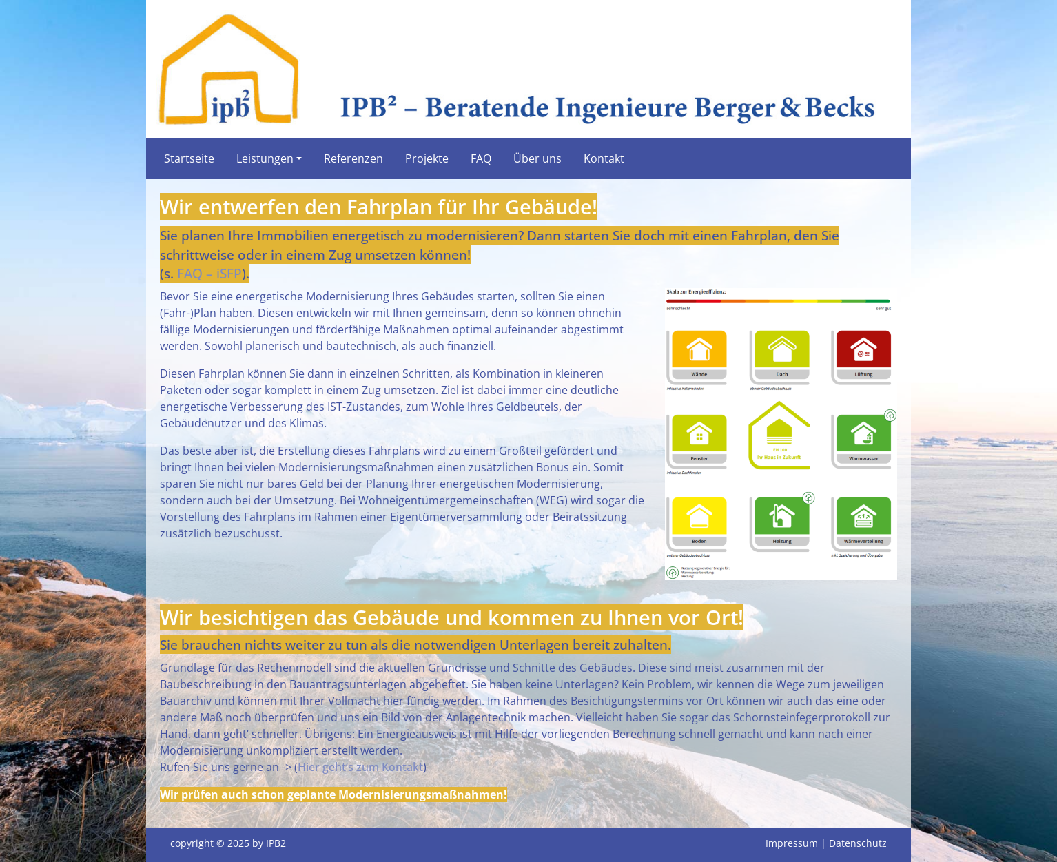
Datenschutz (858, 843)
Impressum (792, 843)
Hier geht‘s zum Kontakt (360, 766)
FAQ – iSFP (209, 273)
